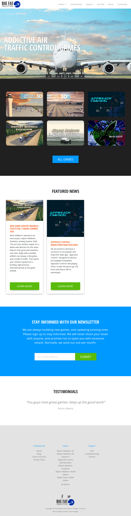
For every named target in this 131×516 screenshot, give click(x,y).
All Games (65, 484)
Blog (39, 454)
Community (122, 4)
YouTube (100, 4)
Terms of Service (39, 457)
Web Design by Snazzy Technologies (65, 511)
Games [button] (61, 4)
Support (89, 4)
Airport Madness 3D (65, 451)
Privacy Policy (39, 459)
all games (65, 159)
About (110, 4)
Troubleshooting (92, 454)
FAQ (92, 451)
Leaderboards (76, 4)
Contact (92, 457)
